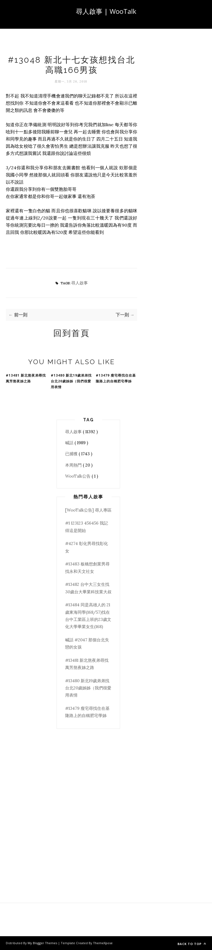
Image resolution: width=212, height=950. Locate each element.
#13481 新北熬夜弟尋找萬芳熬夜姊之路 (26, 378)
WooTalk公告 (78, 476)
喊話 (70, 442)
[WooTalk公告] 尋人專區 (88, 510)
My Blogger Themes (43, 943)
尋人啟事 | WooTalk (106, 11)
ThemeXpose (103, 943)
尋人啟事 (79, 282)
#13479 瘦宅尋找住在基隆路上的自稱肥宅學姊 (116, 378)
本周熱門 (74, 465)
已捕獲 (72, 453)
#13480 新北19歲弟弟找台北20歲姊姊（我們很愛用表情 (71, 381)
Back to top (191, 944)
